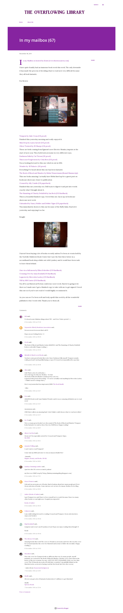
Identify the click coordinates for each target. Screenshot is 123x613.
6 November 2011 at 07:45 (32, 322)
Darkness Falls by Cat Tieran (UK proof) (35, 156)
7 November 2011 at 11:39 (32, 571)
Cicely (26, 342)
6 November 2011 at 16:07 (32, 428)
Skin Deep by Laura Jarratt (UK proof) (34, 143)
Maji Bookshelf (29, 524)
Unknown (27, 511)
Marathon (27, 553)
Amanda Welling (29, 446)
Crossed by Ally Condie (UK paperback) (34, 183)
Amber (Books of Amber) (32, 494)
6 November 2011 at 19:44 (32, 519)
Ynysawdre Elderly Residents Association (37, 327)
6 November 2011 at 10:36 (32, 365)
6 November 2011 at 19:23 (32, 506)
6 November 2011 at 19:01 (32, 489)
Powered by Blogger (62, 608)
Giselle (26, 576)
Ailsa (25, 370)
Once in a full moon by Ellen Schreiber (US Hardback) (40, 270)
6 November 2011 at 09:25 (32, 337)
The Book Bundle (58, 384)
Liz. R (26, 420)
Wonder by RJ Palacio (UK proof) (32, 166)
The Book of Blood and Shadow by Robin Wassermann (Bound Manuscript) (48, 173)
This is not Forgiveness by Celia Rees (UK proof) (38, 160)
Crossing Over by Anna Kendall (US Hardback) (37, 274)
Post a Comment (24, 592)
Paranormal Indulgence (41, 568)
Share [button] (93, 60)
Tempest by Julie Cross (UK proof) (32, 136)
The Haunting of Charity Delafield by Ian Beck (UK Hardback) (43, 193)
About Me (30, 22)
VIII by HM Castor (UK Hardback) (32, 280)
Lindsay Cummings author (32, 466)
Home (21, 22)
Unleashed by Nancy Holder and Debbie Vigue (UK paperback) (43, 203)
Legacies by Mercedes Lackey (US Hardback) (37, 277)
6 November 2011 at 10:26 (32, 350)
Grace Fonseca (29, 481)
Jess (25, 396)
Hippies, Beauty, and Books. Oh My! (35, 458)
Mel (25, 316)
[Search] (96, 5)
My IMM (27, 438)
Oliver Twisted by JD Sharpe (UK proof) (35, 146)
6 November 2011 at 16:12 (32, 441)
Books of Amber (29, 503)
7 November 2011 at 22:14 (32, 587)
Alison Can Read (29, 433)
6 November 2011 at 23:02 (32, 548)
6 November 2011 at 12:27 (32, 415)
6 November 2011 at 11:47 (32, 391)
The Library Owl (29, 539)
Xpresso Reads (29, 584)
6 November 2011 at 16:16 (32, 461)
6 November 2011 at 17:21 (32, 476)
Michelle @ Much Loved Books (34, 355)
